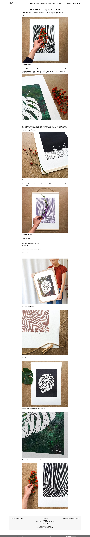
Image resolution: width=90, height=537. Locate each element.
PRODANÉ (59, 3)
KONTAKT (69, 3)
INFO (64, 3)
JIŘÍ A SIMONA (43, 3)
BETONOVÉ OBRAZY (34, 3)
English (74, 3)
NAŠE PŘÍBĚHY (51, 3)
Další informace (73, 536)
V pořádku (68, 536)
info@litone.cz (40, 249)
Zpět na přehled (45, 518)
